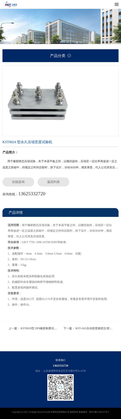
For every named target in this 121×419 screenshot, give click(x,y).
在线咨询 (18, 182)
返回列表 (53, 182)
